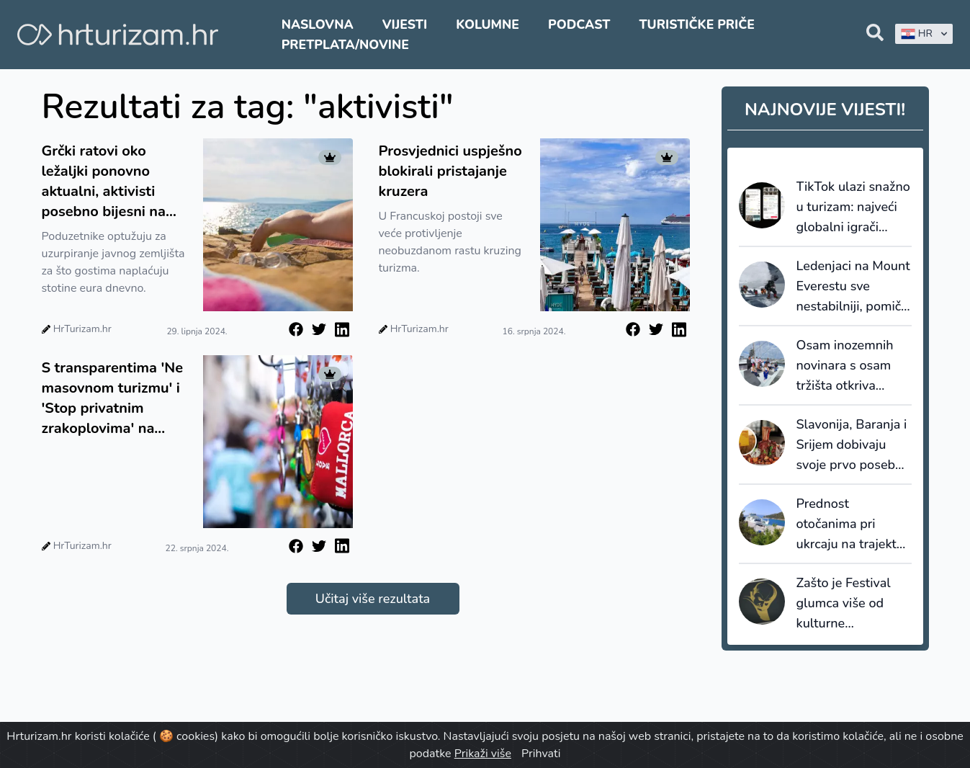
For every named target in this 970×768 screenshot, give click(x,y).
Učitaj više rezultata (372, 598)
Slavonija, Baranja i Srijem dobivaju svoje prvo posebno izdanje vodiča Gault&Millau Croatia (853, 445)
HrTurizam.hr (82, 329)
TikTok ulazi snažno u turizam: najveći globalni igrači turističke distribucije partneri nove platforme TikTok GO (853, 207)
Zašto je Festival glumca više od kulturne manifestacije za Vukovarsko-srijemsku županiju (850, 603)
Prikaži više (482, 754)
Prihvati (540, 754)
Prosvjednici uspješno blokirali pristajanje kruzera (450, 171)
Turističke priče (697, 24)
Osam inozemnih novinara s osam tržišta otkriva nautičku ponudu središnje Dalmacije (853, 366)
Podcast (579, 24)
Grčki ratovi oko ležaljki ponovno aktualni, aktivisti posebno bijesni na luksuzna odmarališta (113, 181)
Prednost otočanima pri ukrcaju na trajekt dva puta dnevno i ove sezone (848, 524)
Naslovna (318, 24)
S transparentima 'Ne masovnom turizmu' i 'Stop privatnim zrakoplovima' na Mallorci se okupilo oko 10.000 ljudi (113, 398)
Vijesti (404, 24)
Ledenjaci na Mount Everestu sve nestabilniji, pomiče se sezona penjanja (853, 286)
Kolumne (487, 24)
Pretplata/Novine (345, 44)
